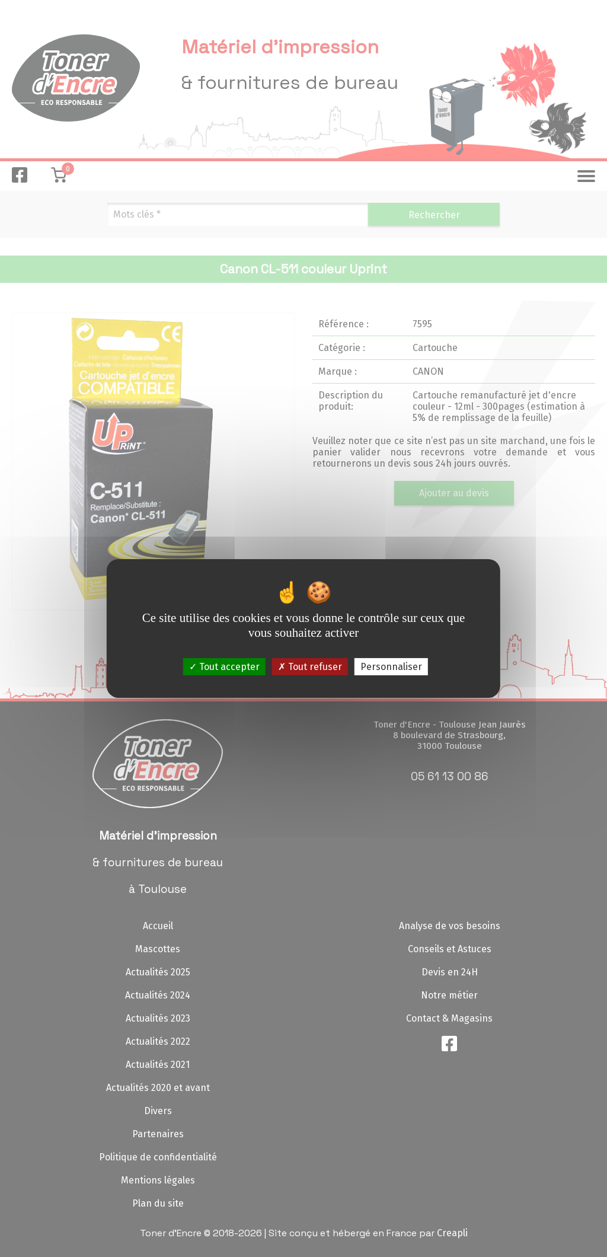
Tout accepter (224, 666)
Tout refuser (310, 666)
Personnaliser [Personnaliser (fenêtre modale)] (391, 666)
